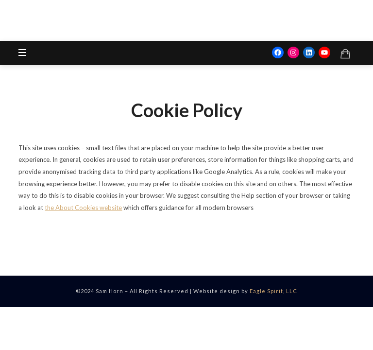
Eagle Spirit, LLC (273, 291)
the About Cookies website (83, 207)
